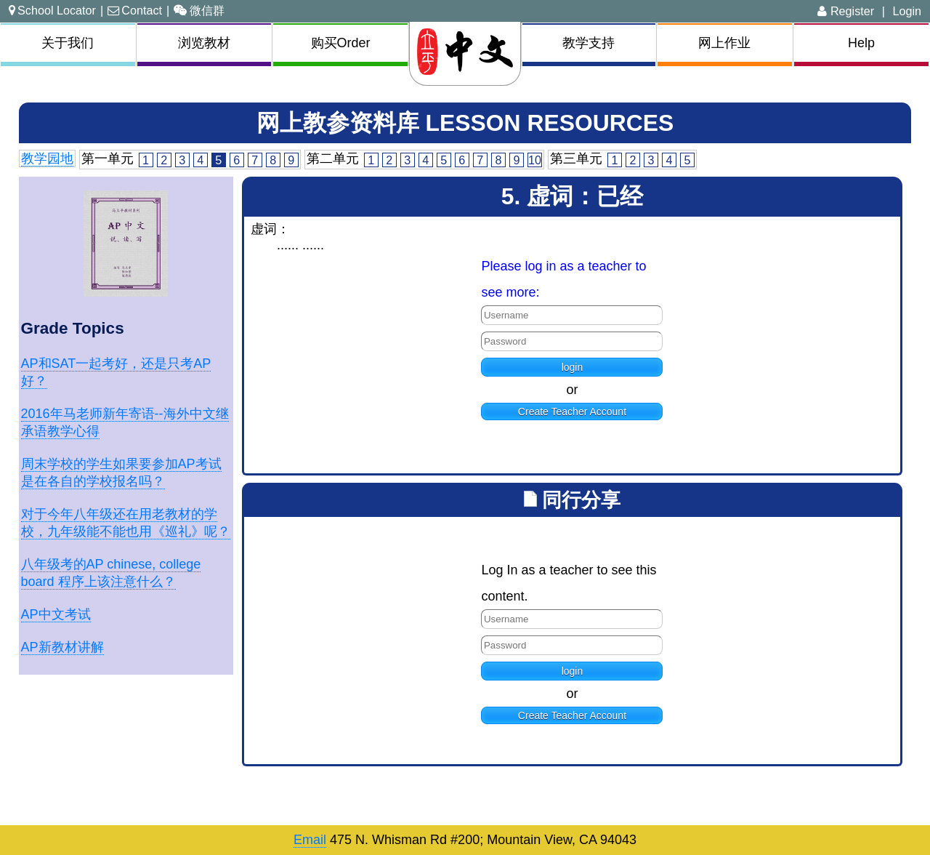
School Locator (52, 10)
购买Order (341, 43)
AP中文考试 (56, 614)
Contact (135, 10)
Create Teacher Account (572, 411)
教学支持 (588, 43)
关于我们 (67, 43)
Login (906, 10)
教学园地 (47, 158)
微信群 (199, 10)
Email (310, 839)
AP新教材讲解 (62, 647)
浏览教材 (204, 43)
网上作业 (724, 43)
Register (845, 10)
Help (861, 43)
